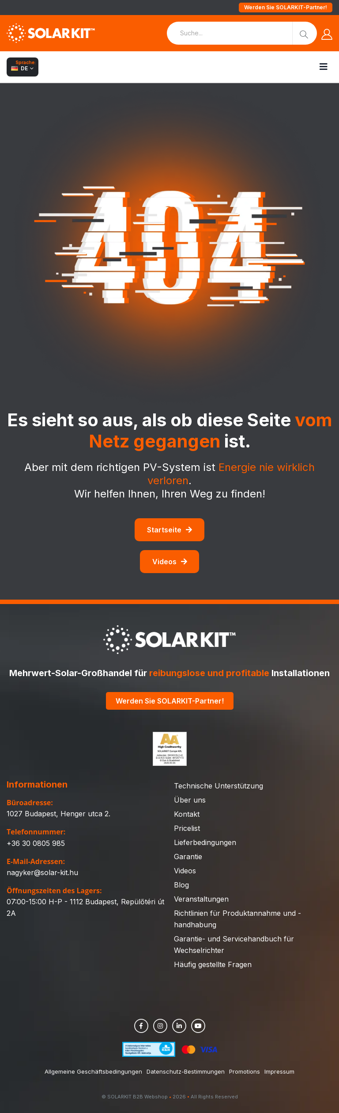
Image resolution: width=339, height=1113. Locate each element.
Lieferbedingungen (205, 842)
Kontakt (187, 814)
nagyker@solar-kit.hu (42, 872)
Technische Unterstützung (218, 785)
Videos (169, 561)
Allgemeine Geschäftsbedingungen (93, 1071)
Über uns (190, 800)
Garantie (188, 856)
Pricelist (187, 828)
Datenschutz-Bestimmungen (186, 1071)
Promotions (244, 1071)
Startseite (169, 529)
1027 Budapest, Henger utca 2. (58, 813)
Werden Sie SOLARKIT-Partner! (285, 7)
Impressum (279, 1071)
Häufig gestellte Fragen (213, 964)
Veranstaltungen (201, 899)
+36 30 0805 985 (36, 843)
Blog (181, 884)
